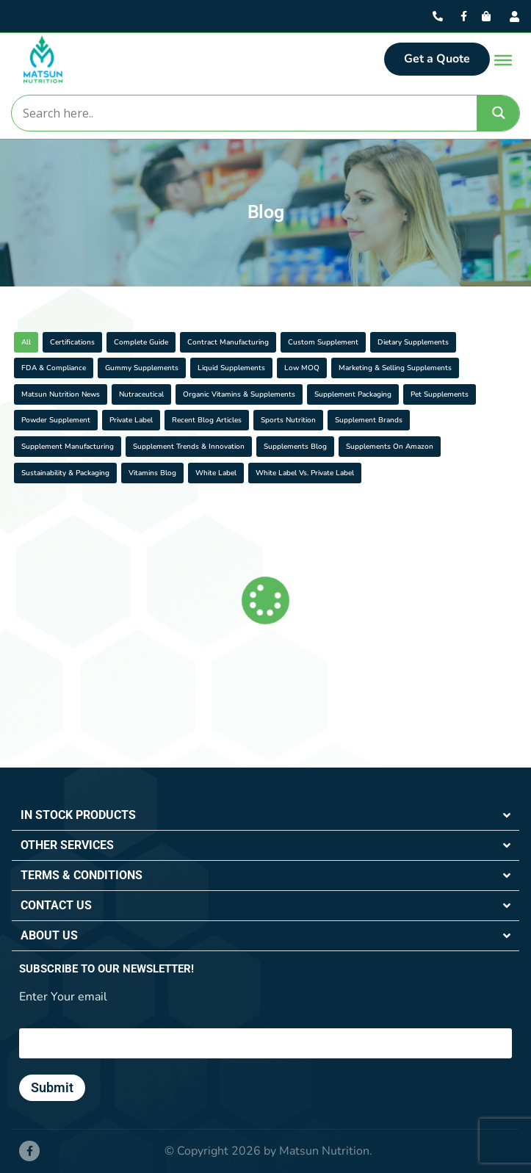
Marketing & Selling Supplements (395, 368)
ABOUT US (49, 935)
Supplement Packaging (352, 394)
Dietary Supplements (413, 342)
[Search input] (243, 113)
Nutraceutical (141, 394)
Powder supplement (55, 420)
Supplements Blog (295, 446)
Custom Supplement (323, 342)
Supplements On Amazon (389, 446)
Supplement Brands (368, 420)
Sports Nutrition (288, 420)
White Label (215, 473)
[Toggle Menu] (503, 59)
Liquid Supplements (231, 368)
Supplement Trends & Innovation (189, 446)
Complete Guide (141, 342)
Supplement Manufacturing (67, 446)
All (26, 342)
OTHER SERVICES (67, 845)
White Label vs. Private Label (305, 473)
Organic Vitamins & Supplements (239, 394)
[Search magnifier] (499, 113)
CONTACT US (56, 905)
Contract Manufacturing (228, 342)
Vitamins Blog (152, 473)
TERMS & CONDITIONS (81, 875)
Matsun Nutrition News (60, 394)
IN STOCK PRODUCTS (78, 815)
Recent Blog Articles (207, 420)
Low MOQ (301, 368)
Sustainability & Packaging (65, 473)
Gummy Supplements (141, 368)
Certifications (72, 342)
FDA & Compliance (53, 368)
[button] (265, 816)
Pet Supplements (440, 394)
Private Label (131, 420)
